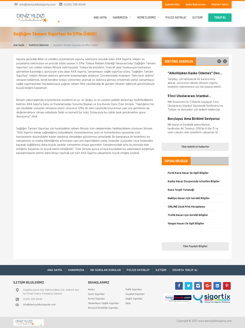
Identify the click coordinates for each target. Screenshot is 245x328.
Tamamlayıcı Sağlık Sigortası (103, 303)
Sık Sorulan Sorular (105, 270)
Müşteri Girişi (220, 4)
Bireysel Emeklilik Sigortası (103, 308)
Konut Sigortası (96, 299)
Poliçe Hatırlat (175, 17)
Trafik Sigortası (133, 289)
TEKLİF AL (220, 17)
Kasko (91, 289)
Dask (128, 303)
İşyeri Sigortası (96, 294)
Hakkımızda (122, 17)
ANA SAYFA (100, 17)
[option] (195, 81)
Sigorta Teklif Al (185, 270)
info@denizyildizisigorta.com (39, 304)
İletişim (197, 17)
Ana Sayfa (18, 45)
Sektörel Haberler (39, 45)
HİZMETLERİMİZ (148, 17)
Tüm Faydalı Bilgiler (195, 246)
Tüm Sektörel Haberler (195, 147)
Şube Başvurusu (196, 4)
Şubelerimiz (172, 4)
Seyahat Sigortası (135, 294)
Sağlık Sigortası (133, 299)
